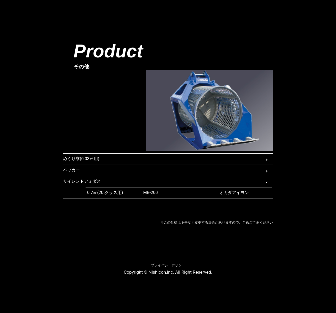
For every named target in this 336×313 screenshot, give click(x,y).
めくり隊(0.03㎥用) (81, 158)
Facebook (307, 9)
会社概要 (90, 11)
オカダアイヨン (195, 193)
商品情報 (123, 11)
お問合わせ (280, 11)
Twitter (329, 9)
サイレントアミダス (82, 181)
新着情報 (157, 11)
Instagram (318, 9)
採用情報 (215, 11)
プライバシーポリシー (168, 265)
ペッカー (71, 170)
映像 (186, 11)
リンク (246, 11)
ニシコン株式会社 (24, 12)
